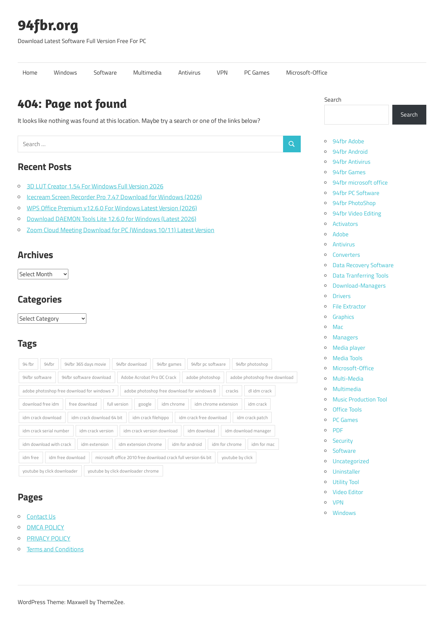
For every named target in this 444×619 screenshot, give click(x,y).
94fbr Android (350, 151)
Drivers (342, 295)
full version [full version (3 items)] (117, 403)
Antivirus (189, 72)
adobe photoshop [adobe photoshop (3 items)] (203, 377)
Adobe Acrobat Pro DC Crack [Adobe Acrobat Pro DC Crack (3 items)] (148, 377)
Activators (345, 223)
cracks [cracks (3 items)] (232, 390)
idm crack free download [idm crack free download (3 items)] (203, 417)
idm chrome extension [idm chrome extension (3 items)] (216, 403)
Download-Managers (359, 285)
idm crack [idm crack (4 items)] (257, 403)
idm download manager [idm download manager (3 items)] (248, 430)
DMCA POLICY (45, 527)
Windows (65, 72)
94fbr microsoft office (360, 182)
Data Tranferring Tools (360, 275)
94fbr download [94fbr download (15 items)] (131, 364)
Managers (345, 337)
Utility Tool (346, 481)
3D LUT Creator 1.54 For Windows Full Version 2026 (95, 186)
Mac (338, 326)
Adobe (341, 234)
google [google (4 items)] (145, 403)
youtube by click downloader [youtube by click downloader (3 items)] (50, 470)
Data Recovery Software (363, 265)
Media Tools (347, 358)
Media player (349, 347)
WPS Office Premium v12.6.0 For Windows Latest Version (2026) (112, 208)
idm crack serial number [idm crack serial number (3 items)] (46, 430)
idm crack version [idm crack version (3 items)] (96, 430)
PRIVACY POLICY (48, 538)
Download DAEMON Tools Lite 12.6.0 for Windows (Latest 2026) (111, 218)
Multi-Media (348, 378)
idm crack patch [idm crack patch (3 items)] (252, 417)
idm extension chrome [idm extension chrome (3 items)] (140, 444)
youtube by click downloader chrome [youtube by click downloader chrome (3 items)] (123, 470)
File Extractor (349, 306)
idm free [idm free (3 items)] (31, 457)
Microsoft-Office (306, 72)
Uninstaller (346, 471)
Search (332, 99)
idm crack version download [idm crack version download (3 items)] (150, 430)
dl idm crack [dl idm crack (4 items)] (260, 390)
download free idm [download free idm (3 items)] (41, 403)
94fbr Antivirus (351, 161)
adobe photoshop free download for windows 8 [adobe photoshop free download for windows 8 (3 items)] (170, 390)
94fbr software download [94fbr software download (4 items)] (86, 377)
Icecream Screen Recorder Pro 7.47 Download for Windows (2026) (114, 197)
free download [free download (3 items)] (83, 403)
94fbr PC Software (356, 192)
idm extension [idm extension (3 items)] (95, 444)
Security (343, 440)
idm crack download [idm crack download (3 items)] (42, 417)
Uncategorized (351, 461)
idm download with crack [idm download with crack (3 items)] (47, 444)
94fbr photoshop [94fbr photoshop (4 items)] (252, 364)
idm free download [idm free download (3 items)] (67, 457)
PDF (338, 430)
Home (30, 72)
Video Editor (348, 492)
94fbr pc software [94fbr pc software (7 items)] (208, 364)
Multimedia (147, 72)
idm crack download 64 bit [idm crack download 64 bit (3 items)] (96, 417)
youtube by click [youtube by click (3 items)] (237, 457)
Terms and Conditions (55, 549)
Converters (346, 254)
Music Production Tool (360, 399)
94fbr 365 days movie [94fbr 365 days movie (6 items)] (85, 364)
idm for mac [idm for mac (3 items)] (263, 444)
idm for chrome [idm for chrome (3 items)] (227, 444)
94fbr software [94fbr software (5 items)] (37, 377)
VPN (222, 72)
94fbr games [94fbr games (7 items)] (169, 364)
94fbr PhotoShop (354, 202)
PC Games (257, 72)
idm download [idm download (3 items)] (201, 430)
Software (105, 72)
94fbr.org (48, 24)
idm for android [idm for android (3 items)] (187, 444)
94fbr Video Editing (357, 213)
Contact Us (41, 516)
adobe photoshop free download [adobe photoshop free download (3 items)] (261, 377)
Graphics (343, 316)
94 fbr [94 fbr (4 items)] (28, 364)
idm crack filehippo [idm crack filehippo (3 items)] (151, 417)
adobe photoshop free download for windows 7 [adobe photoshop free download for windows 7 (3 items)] (68, 390)
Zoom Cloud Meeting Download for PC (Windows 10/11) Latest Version (120, 230)
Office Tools (347, 409)
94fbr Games (349, 172)
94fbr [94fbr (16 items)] (49, 364)
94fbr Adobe (348, 141)
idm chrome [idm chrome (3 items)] (173, 403)
